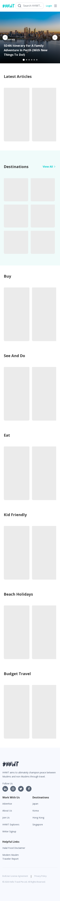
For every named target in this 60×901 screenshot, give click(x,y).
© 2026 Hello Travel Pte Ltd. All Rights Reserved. (24, 881)
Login (49, 5)
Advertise (7, 803)
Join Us (6, 817)
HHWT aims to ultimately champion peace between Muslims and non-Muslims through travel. (29, 774)
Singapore (37, 824)
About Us (7, 810)
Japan (35, 803)
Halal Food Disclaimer (13, 847)
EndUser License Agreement (15, 876)
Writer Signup (9, 831)
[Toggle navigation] (55, 6)
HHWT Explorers (10, 824)
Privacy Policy (40, 876)
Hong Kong (38, 817)
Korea (35, 810)
